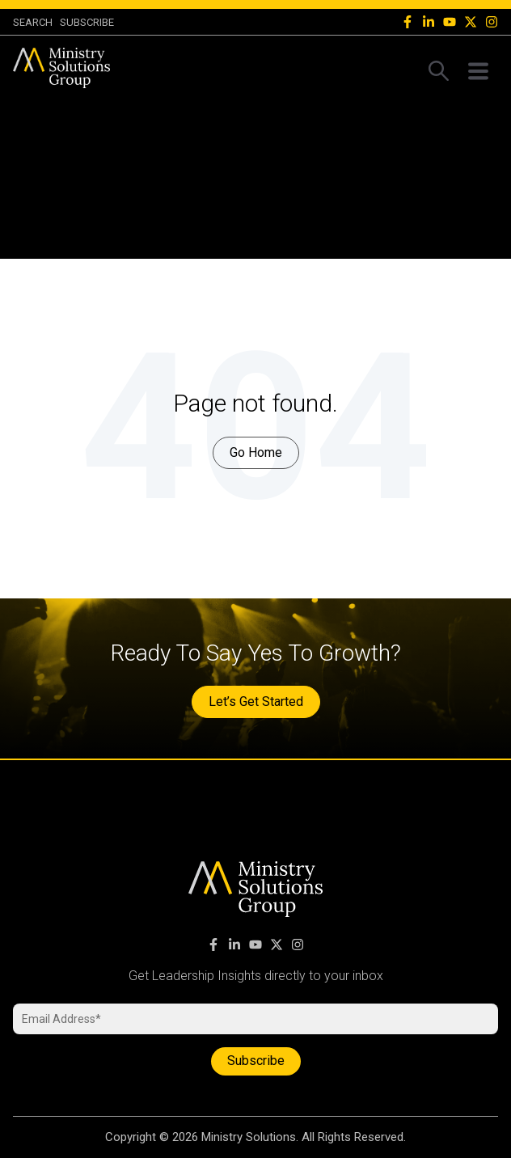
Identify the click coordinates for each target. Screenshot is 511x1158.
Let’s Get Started (256, 701)
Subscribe (87, 22)
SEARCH (33, 22)
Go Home (256, 452)
